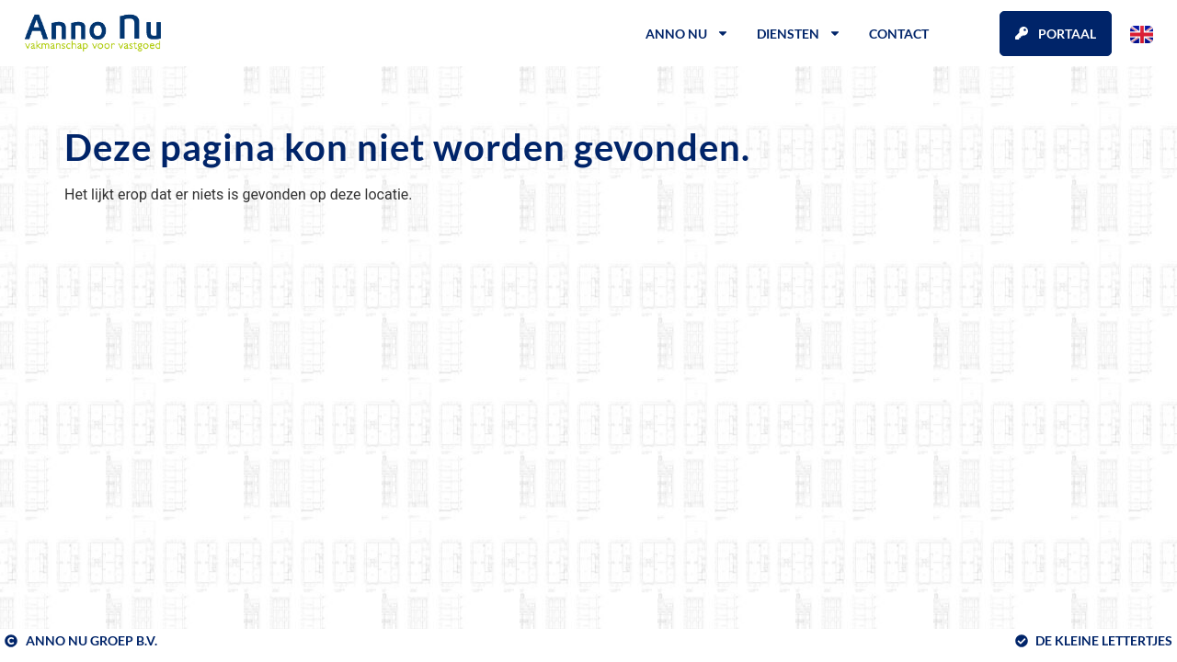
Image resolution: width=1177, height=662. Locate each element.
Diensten (799, 33)
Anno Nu (687, 33)
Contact (899, 33)
